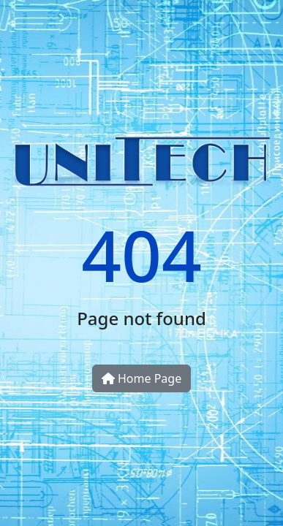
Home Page (141, 378)
